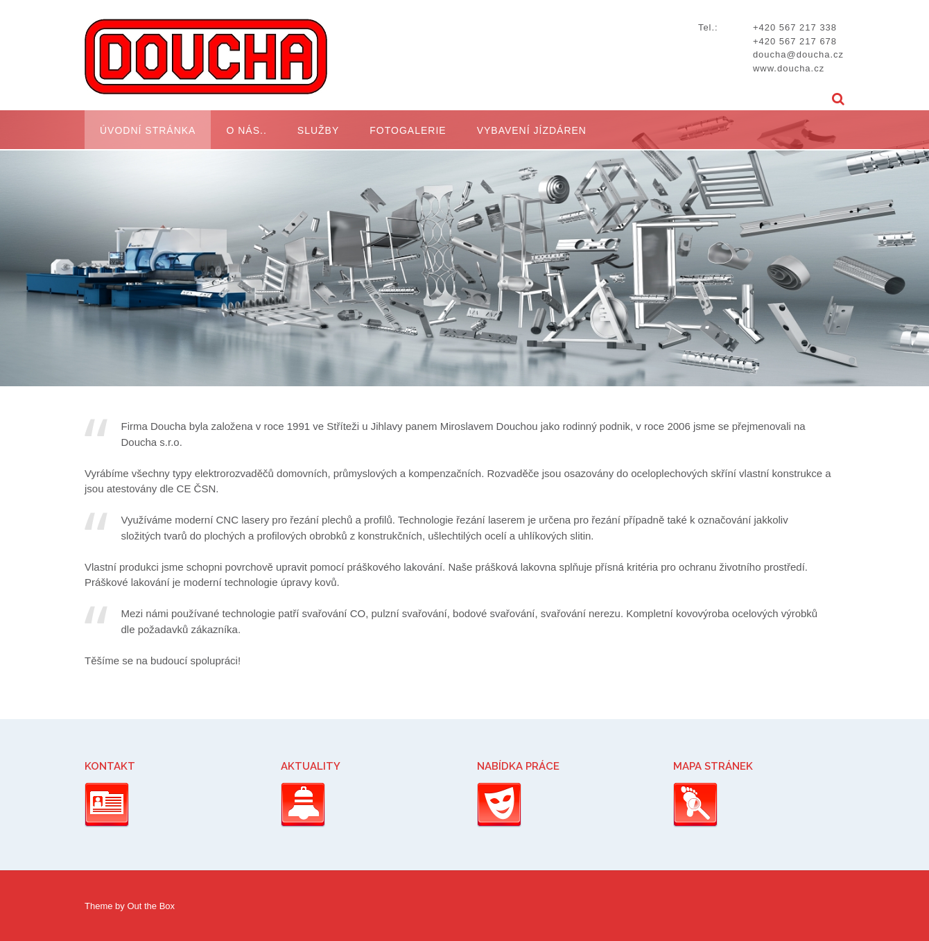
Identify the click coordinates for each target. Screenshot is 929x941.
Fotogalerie (408, 130)
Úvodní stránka (148, 130)
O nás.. (246, 130)
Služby (318, 130)
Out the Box (151, 906)
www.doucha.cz (788, 68)
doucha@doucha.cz (798, 54)
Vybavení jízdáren (532, 130)
